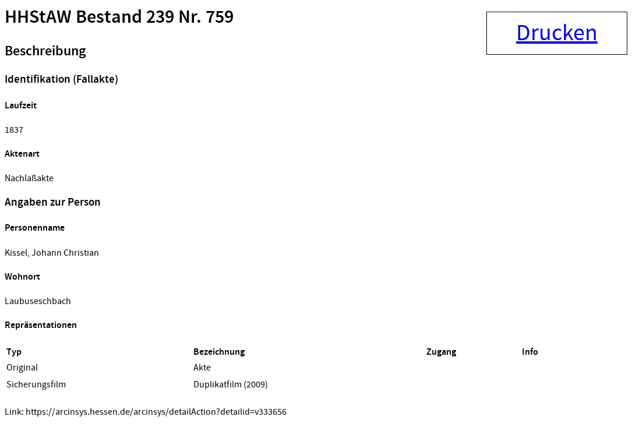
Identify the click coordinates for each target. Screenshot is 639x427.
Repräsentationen (41, 325)
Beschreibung (45, 51)
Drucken (557, 33)
